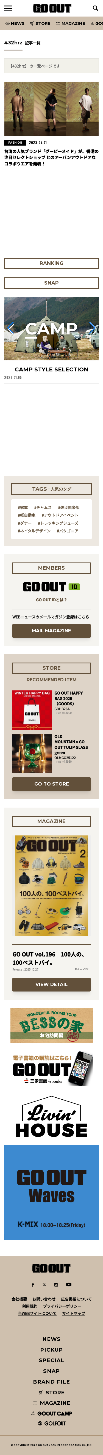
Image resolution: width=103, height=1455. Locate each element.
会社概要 (19, 1299)
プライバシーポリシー (62, 1306)
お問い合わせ (43, 1299)
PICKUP (51, 1350)
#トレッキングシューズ (58, 523)
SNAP (51, 1371)
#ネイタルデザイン (34, 531)
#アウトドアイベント (60, 515)
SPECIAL (52, 1360)
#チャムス (43, 507)
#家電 (23, 507)
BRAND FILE (51, 1382)
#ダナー (25, 523)
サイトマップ (73, 1313)
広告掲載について (76, 1299)
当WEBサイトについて (37, 1313)
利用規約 (29, 1306)
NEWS (51, 1339)
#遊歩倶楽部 (68, 507)
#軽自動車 (26, 515)
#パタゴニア (67, 531)
